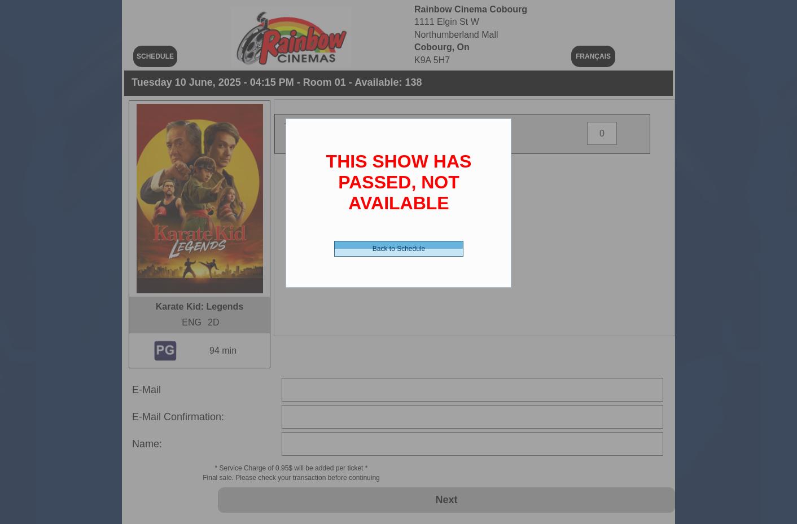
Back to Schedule (399, 249)
